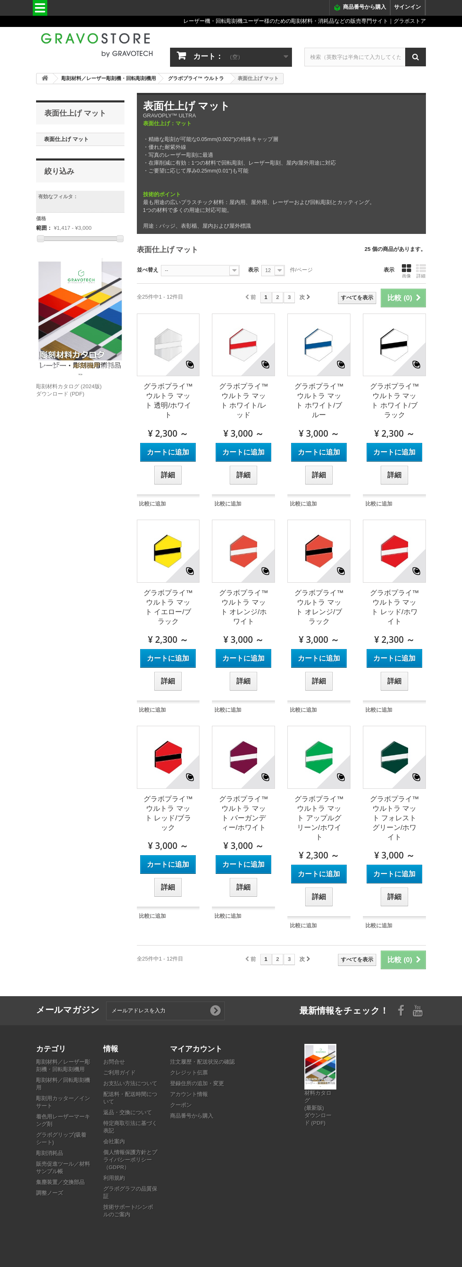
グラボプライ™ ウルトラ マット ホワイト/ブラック (394, 400)
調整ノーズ (49, 1193)
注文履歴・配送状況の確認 (202, 1062)
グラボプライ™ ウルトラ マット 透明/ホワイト (168, 400)
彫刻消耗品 (49, 1153)
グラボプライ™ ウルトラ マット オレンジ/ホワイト (243, 607)
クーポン (181, 1105)
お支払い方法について (130, 1083)
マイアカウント (196, 1048)
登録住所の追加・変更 (197, 1083)
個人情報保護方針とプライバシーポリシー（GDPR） (130, 1159)
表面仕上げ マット (66, 139)
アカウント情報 (189, 1094)
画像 (406, 270)
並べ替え (147, 270)
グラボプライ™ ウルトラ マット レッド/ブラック (168, 813)
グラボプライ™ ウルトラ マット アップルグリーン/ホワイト (319, 818)
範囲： (44, 228)
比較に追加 (152, 504)
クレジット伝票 (189, 1073)
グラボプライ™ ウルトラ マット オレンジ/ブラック (319, 607)
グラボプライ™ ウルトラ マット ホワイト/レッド (243, 400)
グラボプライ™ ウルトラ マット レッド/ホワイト (394, 607)
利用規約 (114, 1178)
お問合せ (114, 1062)
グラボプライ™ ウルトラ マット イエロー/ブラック (168, 607)
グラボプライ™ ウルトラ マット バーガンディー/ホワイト (243, 813)
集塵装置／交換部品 (60, 1182)
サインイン (407, 7)
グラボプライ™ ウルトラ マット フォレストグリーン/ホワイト (394, 818)
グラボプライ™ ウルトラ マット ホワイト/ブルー (319, 400)
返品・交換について (127, 1112)
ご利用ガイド (119, 1073)
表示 (253, 270)
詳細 (421, 270)
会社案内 (114, 1141)
